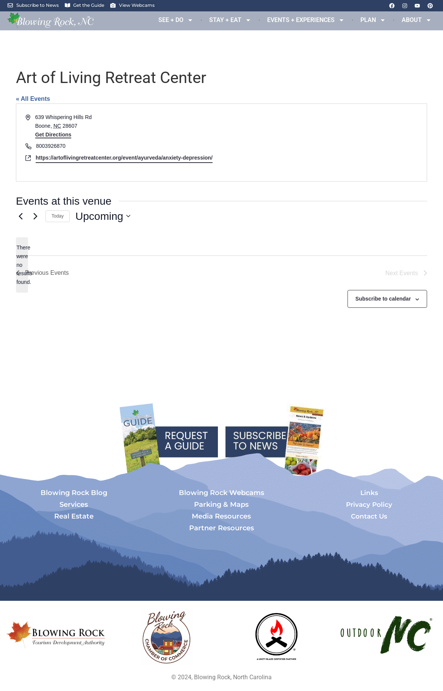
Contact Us (369, 516)
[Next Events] (35, 216)
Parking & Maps (221, 504)
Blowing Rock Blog (74, 493)
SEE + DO (175, 20)
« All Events (33, 99)
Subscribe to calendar (383, 299)
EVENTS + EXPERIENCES (305, 20)
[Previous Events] (20, 216)
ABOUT (417, 20)
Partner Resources (221, 528)
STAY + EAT (230, 20)
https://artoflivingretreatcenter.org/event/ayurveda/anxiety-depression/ (124, 158)
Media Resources (221, 516)
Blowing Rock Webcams (221, 493)
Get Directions (53, 135)
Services (73, 504)
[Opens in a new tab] (167, 636)
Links (369, 493)
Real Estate (74, 516)
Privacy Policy (369, 504)
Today (58, 216)
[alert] (22, 264)
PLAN (373, 20)
